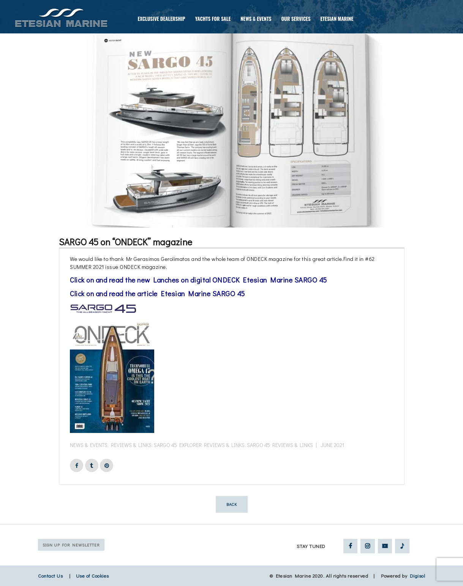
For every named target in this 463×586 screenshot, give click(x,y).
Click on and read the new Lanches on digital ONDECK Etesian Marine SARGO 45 (198, 279)
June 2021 (332, 445)
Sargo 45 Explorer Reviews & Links (199, 445)
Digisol (417, 575)
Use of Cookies (92, 575)
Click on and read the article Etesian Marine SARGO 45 (157, 293)
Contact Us (50, 575)
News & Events (88, 445)
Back (231, 504)
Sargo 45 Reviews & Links (280, 445)
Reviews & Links (131, 445)
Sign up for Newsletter (71, 545)
